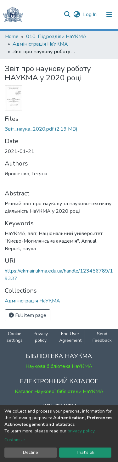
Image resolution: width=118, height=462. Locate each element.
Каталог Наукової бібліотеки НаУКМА (59, 391)
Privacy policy (41, 337)
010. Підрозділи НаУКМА (56, 36)
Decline (30, 452)
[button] (76, 14)
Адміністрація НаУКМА (40, 44)
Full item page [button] (27, 315)
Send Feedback (102, 337)
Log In (90, 14)
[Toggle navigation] (109, 14)
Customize (14, 440)
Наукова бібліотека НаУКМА (59, 366)
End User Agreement (70, 337)
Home (12, 36)
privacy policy (81, 431)
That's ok (85, 452)
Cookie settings (15, 337)
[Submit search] (67, 14)
